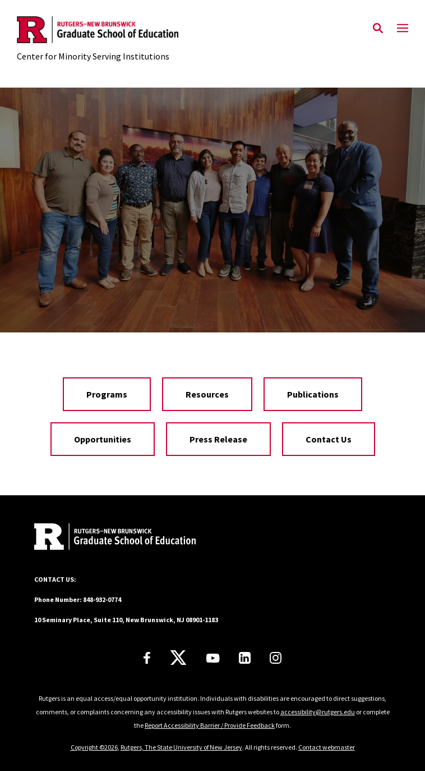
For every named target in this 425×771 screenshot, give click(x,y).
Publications (313, 394)
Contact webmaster (326, 747)
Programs (106, 394)
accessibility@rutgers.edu (317, 712)
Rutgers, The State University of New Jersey (181, 747)
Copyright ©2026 (94, 747)
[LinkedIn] (245, 658)
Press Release (218, 439)
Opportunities (102, 439)
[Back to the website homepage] (97, 29)
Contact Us (329, 439)
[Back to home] (110, 538)
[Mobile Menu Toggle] (402, 28)
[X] (178, 658)
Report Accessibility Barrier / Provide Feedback (210, 725)
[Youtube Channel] (212, 658)
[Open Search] (378, 28)
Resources (207, 394)
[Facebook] (147, 658)
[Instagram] (275, 658)
